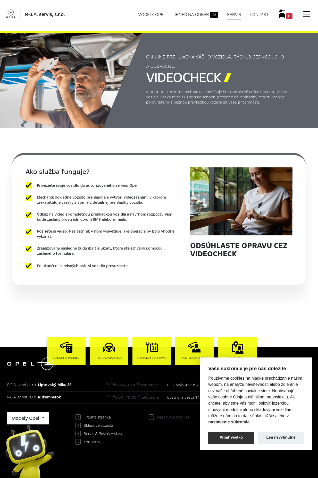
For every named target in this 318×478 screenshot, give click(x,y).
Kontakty (92, 442)
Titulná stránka (97, 417)
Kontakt (259, 15)
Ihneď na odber (196, 15)
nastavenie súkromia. (229, 422)
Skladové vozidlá (98, 425)
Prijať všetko (231, 437)
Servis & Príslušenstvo (103, 433)
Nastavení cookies (173, 417)
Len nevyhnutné (281, 437)
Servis (234, 15)
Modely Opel (152, 15)
